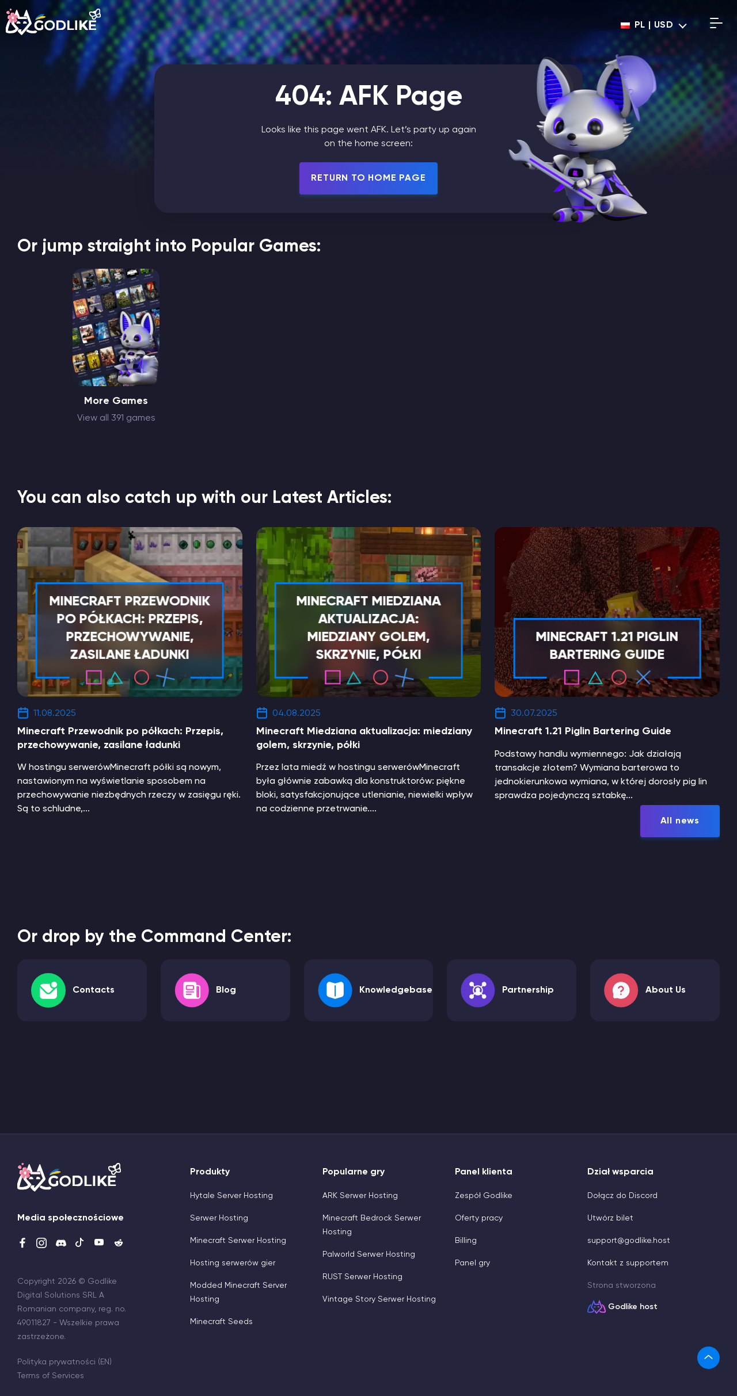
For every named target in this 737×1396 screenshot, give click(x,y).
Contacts (94, 990)
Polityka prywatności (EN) (64, 1362)
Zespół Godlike (483, 1196)
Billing (466, 1241)
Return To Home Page (368, 178)
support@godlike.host (628, 1241)
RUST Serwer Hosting (362, 1277)
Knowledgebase (395, 990)
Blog (226, 990)
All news (680, 821)
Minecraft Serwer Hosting (238, 1241)
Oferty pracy (479, 1218)
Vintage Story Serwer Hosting (379, 1299)
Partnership (528, 990)
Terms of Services (50, 1376)
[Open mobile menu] (716, 25)
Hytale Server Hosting (231, 1196)
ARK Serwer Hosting (360, 1196)
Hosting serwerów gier (232, 1263)
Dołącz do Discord (622, 1196)
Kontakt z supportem (627, 1263)
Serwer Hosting (219, 1218)
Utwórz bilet (610, 1218)
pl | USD (647, 25)
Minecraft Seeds (221, 1322)
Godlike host (633, 1307)
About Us (665, 990)
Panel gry (472, 1263)
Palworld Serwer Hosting (368, 1254)
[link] (708, 1358)
